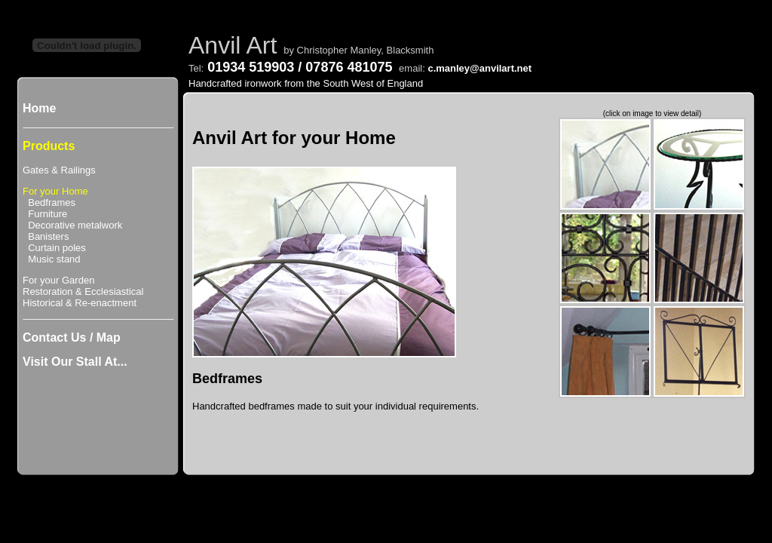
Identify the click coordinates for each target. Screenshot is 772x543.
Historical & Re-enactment (79, 302)
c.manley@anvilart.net (479, 68)
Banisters (46, 236)
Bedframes (49, 202)
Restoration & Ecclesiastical (83, 291)
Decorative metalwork (72, 225)
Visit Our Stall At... (75, 361)
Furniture (45, 213)
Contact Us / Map (72, 337)
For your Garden (58, 280)
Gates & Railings (59, 170)
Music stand (52, 259)
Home (39, 108)
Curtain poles (54, 247)
